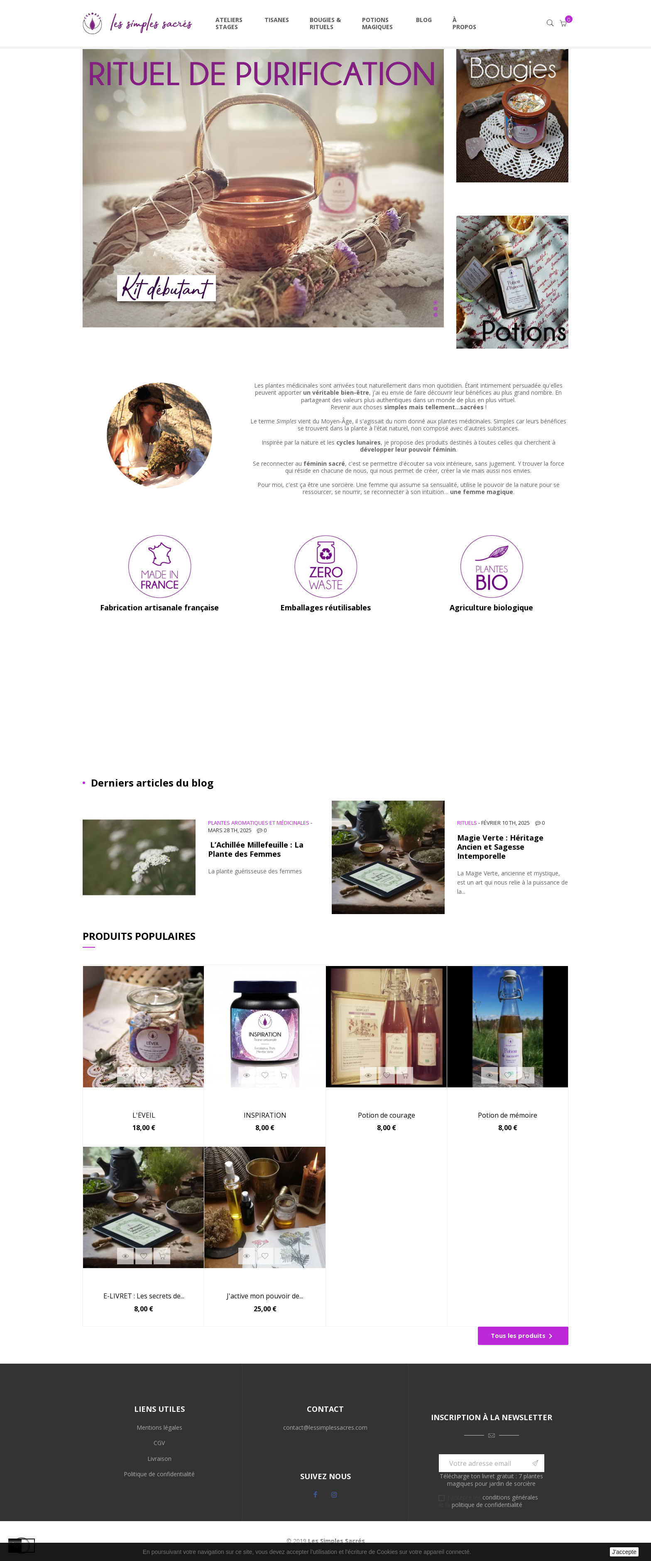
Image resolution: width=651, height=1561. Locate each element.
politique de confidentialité (487, 1505)
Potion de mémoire (507, 1115)
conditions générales (510, 1497)
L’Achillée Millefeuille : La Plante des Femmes (255, 849)
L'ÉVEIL (143, 1115)
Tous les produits (523, 1336)
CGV (159, 1443)
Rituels (467, 822)
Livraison (159, 1459)
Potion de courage (386, 1115)
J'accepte (624, 1552)
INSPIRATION (265, 1115)
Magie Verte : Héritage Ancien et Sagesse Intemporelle (500, 847)
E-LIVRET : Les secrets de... (143, 1296)
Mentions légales (159, 1427)
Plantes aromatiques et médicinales (258, 822)
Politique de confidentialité (159, 1474)
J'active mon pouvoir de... (265, 1296)
